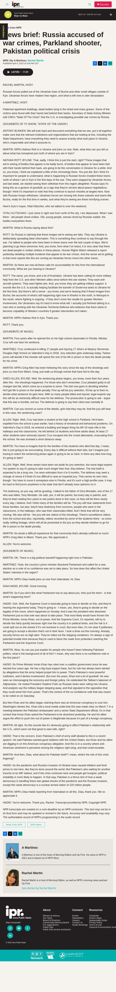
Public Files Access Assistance (57, 929)
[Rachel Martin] (12, 877)
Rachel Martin (36, 60)
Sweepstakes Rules (98, 920)
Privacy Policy (95, 922)
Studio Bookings (80, 924)
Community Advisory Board (56, 922)
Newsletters (78, 918)
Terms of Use (95, 924)
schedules (3, 31)
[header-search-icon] (90, 4)
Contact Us (77, 922)
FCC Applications (51, 924)
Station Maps (95, 918)
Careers (75, 920)
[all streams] (111, 14)
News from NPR (12, 27)
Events (75, 915)
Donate (104, 4)
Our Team (47, 918)
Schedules (94, 915)
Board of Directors (51, 920)
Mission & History (51, 915)
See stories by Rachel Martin (39, 888)
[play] (8, 14)
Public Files (48, 927)
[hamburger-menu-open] (7, 4)
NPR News (36, 825)
